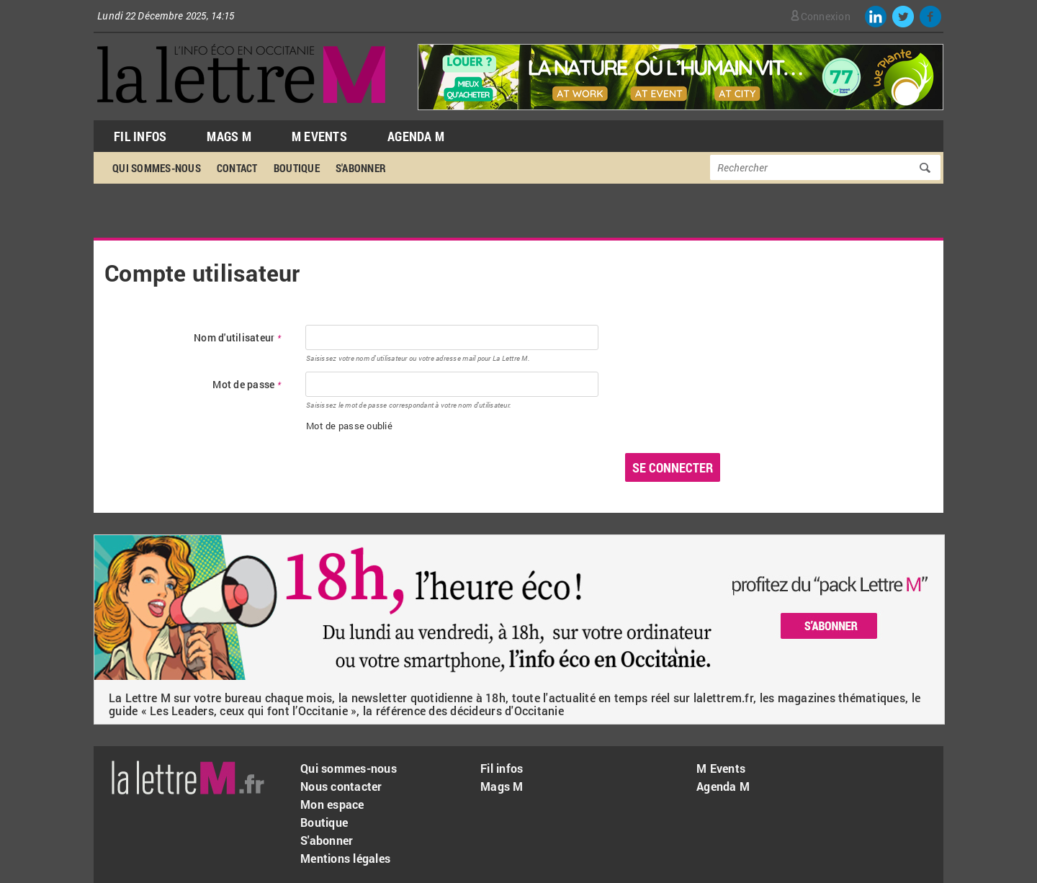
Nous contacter (341, 786)
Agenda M (415, 136)
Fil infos (501, 768)
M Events (319, 136)
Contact (237, 168)
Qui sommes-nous (156, 168)
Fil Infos (140, 136)
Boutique (297, 168)
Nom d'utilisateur (237, 338)
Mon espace (332, 804)
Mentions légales (345, 858)
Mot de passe (246, 385)
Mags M (229, 136)
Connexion (825, 16)
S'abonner (361, 168)
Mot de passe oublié (349, 425)
